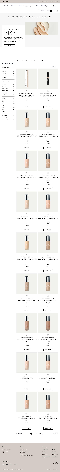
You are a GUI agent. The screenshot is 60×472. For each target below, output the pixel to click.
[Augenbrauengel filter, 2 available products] (8, 85)
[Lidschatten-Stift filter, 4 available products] (8, 87)
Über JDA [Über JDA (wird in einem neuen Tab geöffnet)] (41, 1)
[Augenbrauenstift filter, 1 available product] (8, 83)
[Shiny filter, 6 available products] (8, 106)
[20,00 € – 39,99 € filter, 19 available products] (8, 119)
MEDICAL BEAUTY (47, 13)
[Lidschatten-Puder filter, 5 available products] (8, 89)
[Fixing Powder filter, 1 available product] (8, 91)
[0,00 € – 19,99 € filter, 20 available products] (8, 118)
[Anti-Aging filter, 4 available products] (8, 100)
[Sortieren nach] (52, 68)
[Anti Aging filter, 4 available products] (8, 75)
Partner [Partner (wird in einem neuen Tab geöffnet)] (46, 1)
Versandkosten (5, 451)
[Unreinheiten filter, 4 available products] (8, 102)
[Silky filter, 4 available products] (8, 110)
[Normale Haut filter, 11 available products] (8, 74)
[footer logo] (55, 462)
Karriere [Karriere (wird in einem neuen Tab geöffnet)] (52, 1)
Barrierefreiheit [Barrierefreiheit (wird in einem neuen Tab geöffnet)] (55, 457)
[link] (42, 436)
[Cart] (56, 7)
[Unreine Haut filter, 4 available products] (8, 77)
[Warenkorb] (26, 109)
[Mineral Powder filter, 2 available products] (8, 93)
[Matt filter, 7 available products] (8, 104)
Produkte (44, 451)
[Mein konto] (53, 7)
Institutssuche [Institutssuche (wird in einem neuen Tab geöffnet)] (6, 1)
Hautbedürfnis (45, 449)
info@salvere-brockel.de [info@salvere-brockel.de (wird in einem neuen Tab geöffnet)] (28, 455)
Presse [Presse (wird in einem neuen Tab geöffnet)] (56, 1)
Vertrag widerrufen (46, 457)
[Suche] (50, 7)
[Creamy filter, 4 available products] (8, 108)
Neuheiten (44, 446)
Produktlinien (45, 454)
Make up (53, 449)
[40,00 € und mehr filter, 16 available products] (8, 121)
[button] (8, 67)
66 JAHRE (54, 13)
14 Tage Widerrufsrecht (6, 449)
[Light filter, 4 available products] (8, 112)
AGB (3, 452)
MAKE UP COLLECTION (28, 13)
